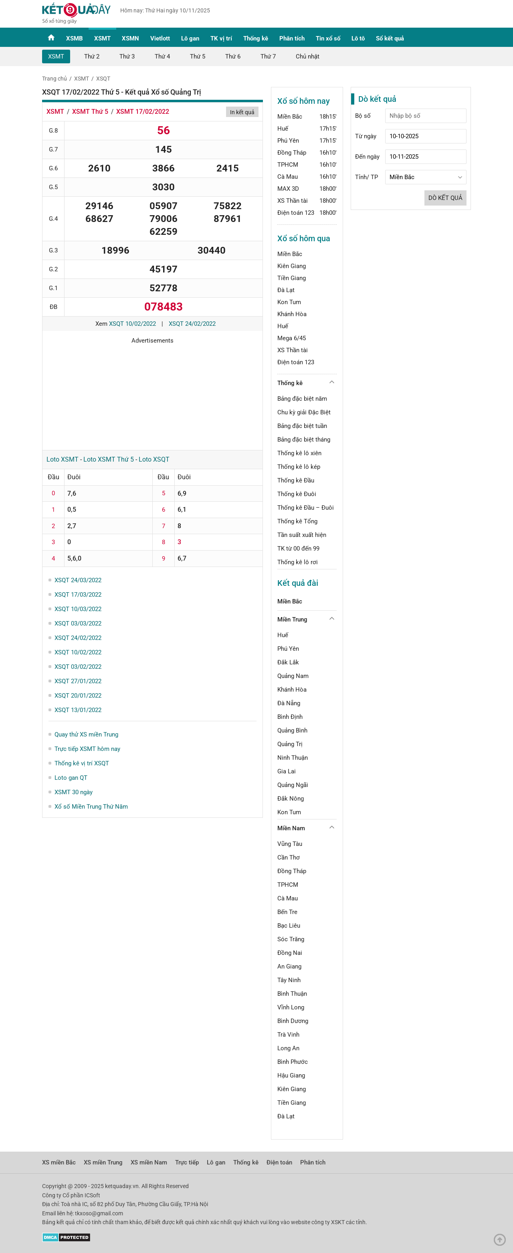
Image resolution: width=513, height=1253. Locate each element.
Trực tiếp (187, 1162)
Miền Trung (292, 619)
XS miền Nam (149, 1162)
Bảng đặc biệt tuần (302, 426)
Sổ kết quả (390, 38)
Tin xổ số (328, 38)
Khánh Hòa (292, 314)
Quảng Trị (290, 744)
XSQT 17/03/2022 (78, 594)
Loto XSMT (62, 459)
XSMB (74, 38)
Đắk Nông (290, 798)
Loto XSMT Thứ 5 (108, 459)
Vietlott (160, 38)
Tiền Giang (291, 278)
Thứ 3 (127, 56)
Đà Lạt (286, 290)
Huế (282, 128)
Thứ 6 (232, 56)
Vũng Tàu (289, 843)
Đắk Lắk (288, 662)
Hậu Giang (291, 1075)
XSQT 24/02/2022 (192, 323)
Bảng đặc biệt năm (302, 398)
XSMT (102, 38)
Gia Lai (286, 771)
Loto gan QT (71, 777)
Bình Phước (292, 1061)
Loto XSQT (154, 459)
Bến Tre (287, 912)
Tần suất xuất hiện (301, 535)
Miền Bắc (289, 116)
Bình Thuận (292, 993)
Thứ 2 (91, 56)
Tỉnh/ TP (366, 177)
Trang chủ (54, 78)
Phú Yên (288, 140)
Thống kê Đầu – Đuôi (305, 507)
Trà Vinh (288, 1034)
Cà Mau (287, 176)
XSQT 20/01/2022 (78, 695)
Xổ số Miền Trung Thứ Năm (91, 806)
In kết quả (242, 112)
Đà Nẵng (288, 703)
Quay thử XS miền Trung (86, 734)
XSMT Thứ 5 (90, 111)
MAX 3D (288, 188)
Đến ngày (367, 156)
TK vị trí (221, 38)
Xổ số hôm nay (303, 101)
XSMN (130, 38)
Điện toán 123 (295, 212)
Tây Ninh (289, 980)
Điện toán (279, 1162)
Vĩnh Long (290, 1007)
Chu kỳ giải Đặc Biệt (304, 412)
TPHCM (287, 164)
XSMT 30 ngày (74, 792)
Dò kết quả (445, 198)
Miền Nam (291, 828)
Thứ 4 (162, 56)
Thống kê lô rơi (297, 562)
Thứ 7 (268, 56)
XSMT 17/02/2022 (142, 111)
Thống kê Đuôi (296, 494)
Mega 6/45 (291, 338)
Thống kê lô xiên (299, 453)
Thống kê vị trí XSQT (82, 763)
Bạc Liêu (288, 925)
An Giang (289, 966)
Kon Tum (289, 302)
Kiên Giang (291, 266)
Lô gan (190, 38)
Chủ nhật (307, 56)
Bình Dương (292, 1021)
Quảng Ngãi (292, 785)
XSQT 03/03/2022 (78, 623)
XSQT (103, 78)
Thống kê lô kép (298, 466)
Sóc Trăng (290, 939)
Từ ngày (365, 136)
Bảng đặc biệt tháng (303, 439)
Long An (288, 1048)
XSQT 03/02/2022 (78, 666)
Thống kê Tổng (297, 521)
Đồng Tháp (291, 152)
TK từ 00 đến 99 (298, 548)
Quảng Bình (292, 730)
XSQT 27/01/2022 (78, 681)
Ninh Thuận (292, 757)
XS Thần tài (292, 200)
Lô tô (358, 38)
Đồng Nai (289, 952)
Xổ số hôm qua (303, 238)
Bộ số (363, 115)
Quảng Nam (293, 676)
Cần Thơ (288, 857)
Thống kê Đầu (295, 480)
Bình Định (290, 716)
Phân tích (292, 38)
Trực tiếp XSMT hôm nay (87, 749)
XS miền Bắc (59, 1162)
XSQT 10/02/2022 (132, 323)
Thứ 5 (197, 56)
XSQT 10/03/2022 (78, 609)
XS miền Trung (103, 1162)
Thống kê (255, 38)
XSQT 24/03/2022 (78, 580)
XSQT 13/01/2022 (78, 710)
